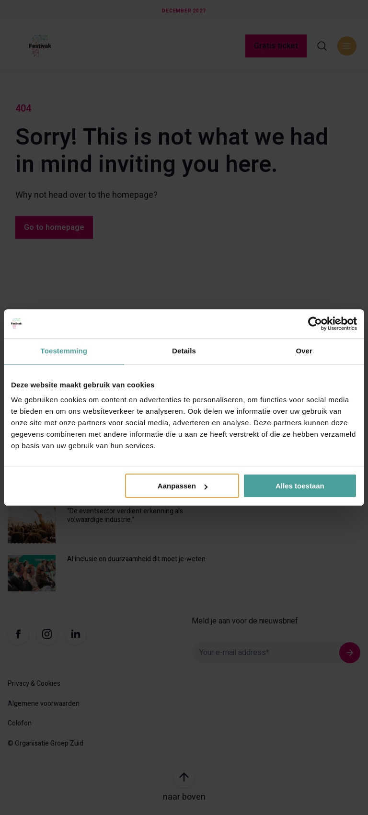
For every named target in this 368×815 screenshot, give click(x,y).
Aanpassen (182, 486)
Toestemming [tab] (64, 351)
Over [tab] (304, 351)
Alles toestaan (300, 486)
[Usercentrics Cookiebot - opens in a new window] (315, 324)
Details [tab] (184, 351)
